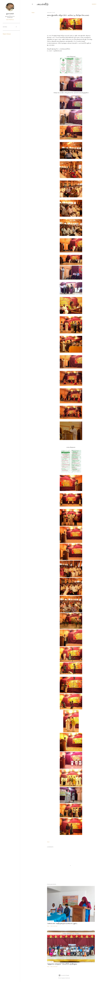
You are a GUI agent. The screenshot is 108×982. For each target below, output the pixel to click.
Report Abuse (7, 34)
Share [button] (33, 12)
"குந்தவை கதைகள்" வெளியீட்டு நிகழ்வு (62, 964)
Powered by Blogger (64, 975)
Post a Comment (53, 926)
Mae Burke (67, 978)
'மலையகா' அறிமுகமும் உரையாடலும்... (62, 923)
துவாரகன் (10, 13)
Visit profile (10, 19)
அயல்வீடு (42, 4)
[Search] (94, 4)
